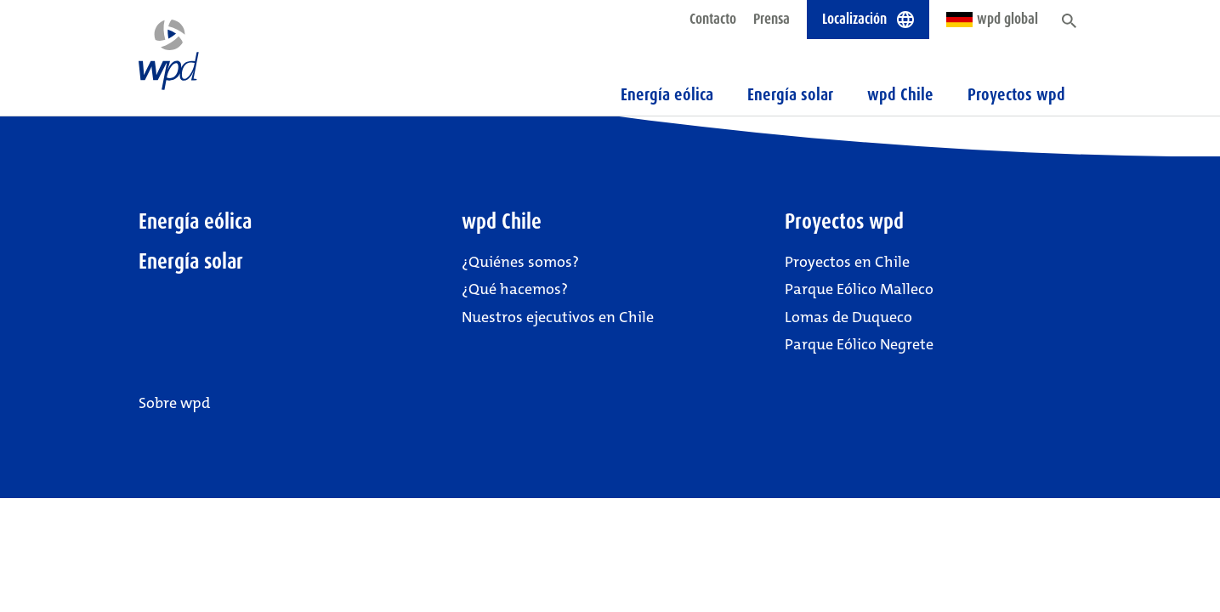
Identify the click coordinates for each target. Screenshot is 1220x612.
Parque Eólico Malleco (859, 289)
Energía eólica (667, 94)
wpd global (992, 18)
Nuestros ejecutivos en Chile (558, 317)
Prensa (771, 18)
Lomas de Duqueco (848, 317)
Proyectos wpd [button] (1016, 94)
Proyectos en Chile (847, 262)
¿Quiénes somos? (520, 262)
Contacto (712, 18)
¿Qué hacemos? (515, 289)
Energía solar (790, 94)
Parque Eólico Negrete (859, 344)
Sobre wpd (174, 403)
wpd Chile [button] (900, 94)
